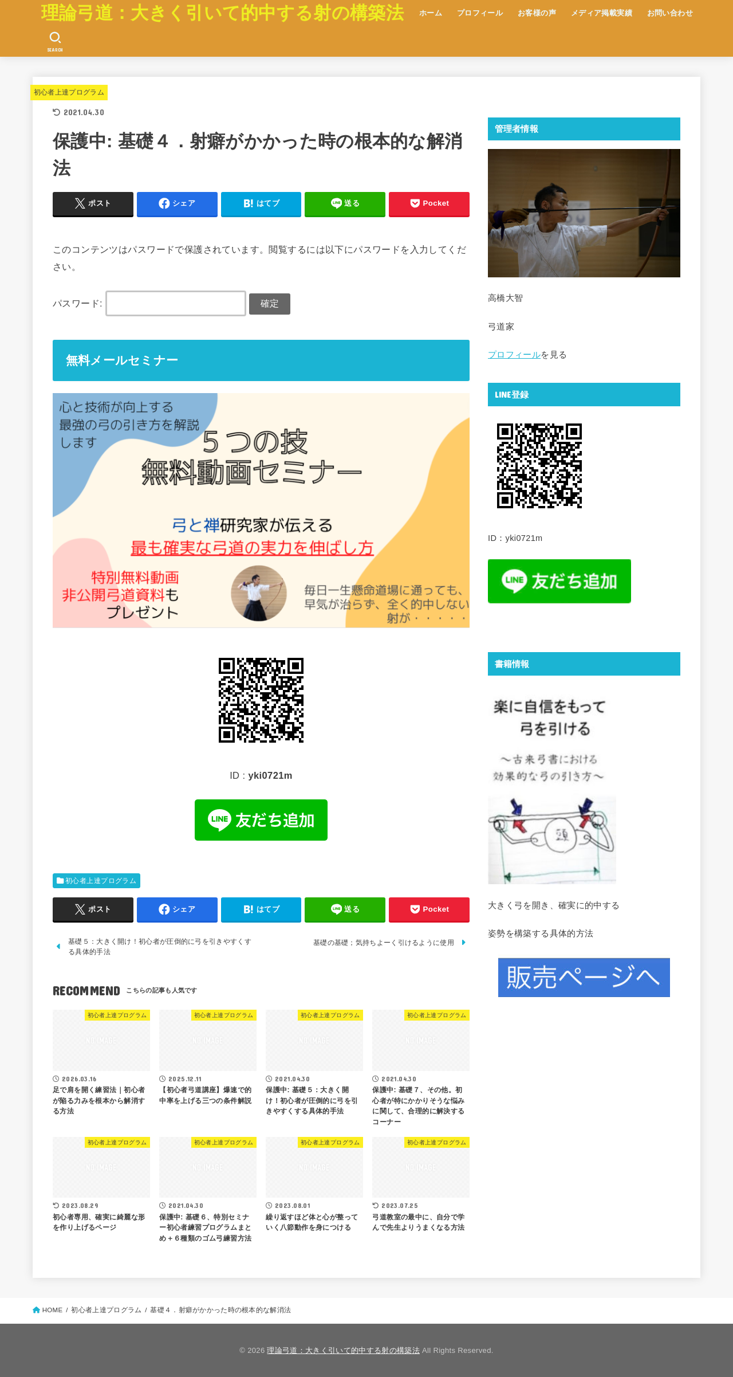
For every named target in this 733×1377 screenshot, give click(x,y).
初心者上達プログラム (69, 92)
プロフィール (480, 13)
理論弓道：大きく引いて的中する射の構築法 (222, 13)
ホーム (430, 13)
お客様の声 (537, 13)
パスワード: (149, 303)
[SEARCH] (55, 42)
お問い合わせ (670, 13)
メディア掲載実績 (601, 13)
